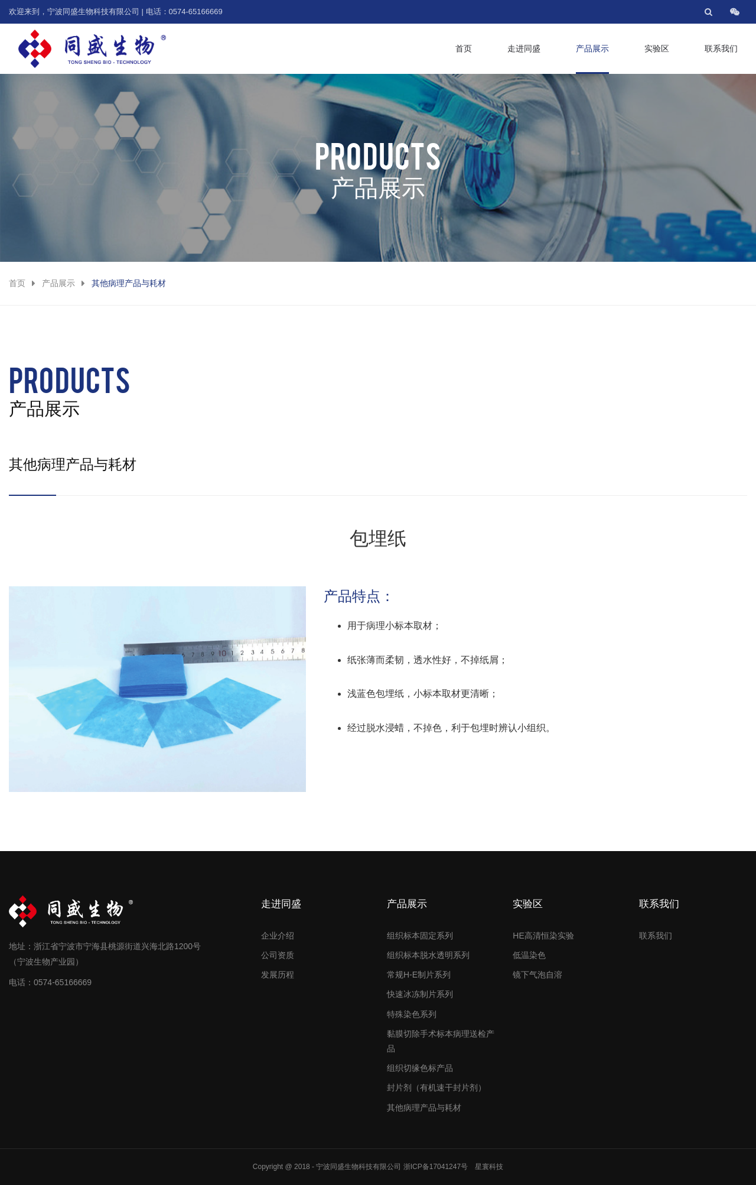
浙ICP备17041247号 (435, 1167)
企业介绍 (277, 935)
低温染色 (529, 955)
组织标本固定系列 (420, 935)
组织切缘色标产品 (420, 1068)
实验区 (656, 48)
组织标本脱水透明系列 (428, 955)
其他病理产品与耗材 (424, 1107)
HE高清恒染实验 (543, 935)
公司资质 (277, 955)
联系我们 (721, 48)
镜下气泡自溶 (537, 974)
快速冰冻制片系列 (420, 994)
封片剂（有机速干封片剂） (436, 1087)
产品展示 (592, 48)
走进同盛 (523, 48)
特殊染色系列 (411, 1014)
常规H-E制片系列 (419, 974)
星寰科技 (489, 1167)
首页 (463, 48)
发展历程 (277, 974)
